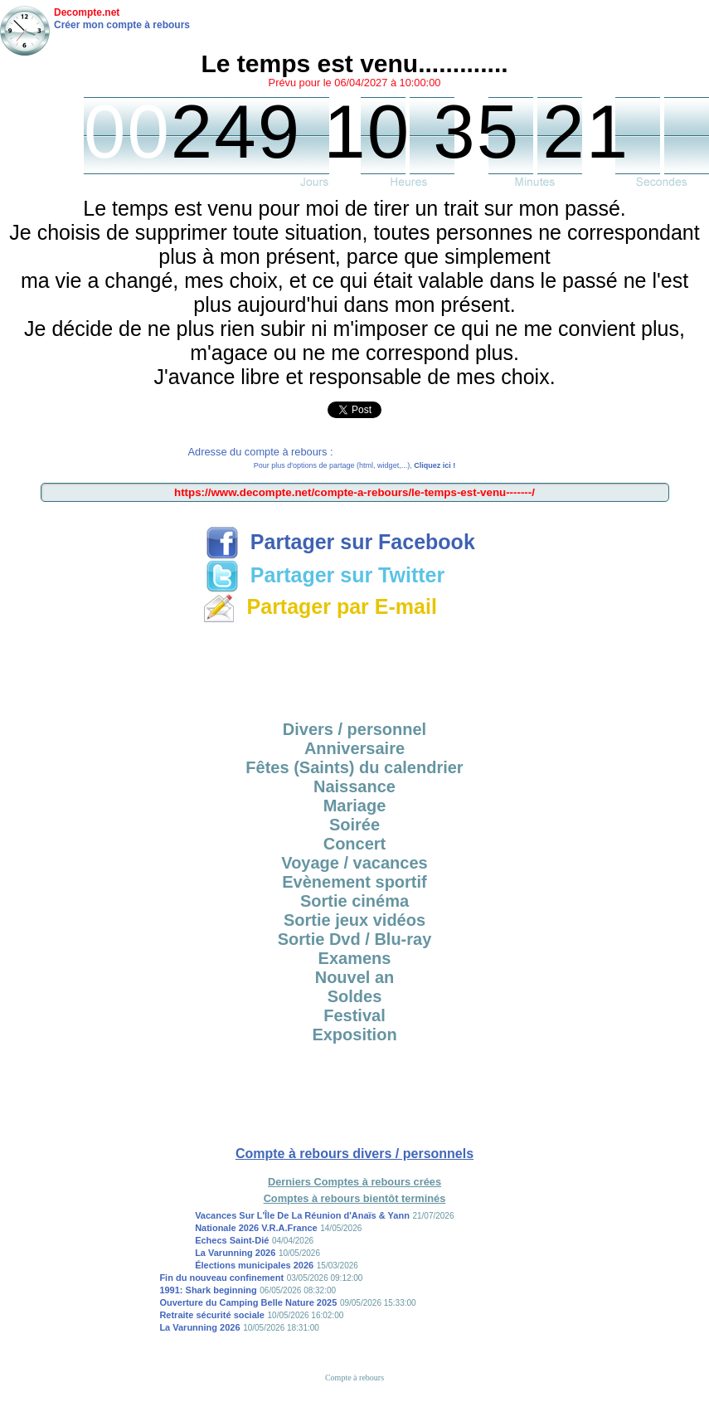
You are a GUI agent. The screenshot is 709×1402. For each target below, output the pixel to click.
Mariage (354, 805)
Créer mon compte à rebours (122, 25)
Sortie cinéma (354, 901)
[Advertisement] (355, 666)
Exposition (354, 1034)
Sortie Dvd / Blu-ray (355, 939)
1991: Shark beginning (207, 1290)
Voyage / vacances (354, 863)
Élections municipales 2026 (254, 1265)
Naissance (354, 786)
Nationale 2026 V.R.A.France (256, 1228)
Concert (354, 844)
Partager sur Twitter (325, 575)
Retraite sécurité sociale (212, 1315)
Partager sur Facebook (340, 541)
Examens (354, 958)
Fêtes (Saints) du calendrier (354, 767)
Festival (354, 1015)
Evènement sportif (354, 882)
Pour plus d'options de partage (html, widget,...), (354, 465)
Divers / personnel (354, 729)
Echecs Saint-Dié (232, 1240)
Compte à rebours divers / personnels (354, 1153)
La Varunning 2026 (235, 1253)
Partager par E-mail (319, 606)
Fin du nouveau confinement (221, 1278)
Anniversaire (354, 748)
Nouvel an (355, 977)
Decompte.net (86, 12)
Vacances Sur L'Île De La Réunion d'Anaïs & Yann (302, 1215)
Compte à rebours (354, 1377)
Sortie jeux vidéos (354, 920)
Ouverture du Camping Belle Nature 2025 (248, 1302)
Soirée (354, 824)
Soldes (355, 996)
